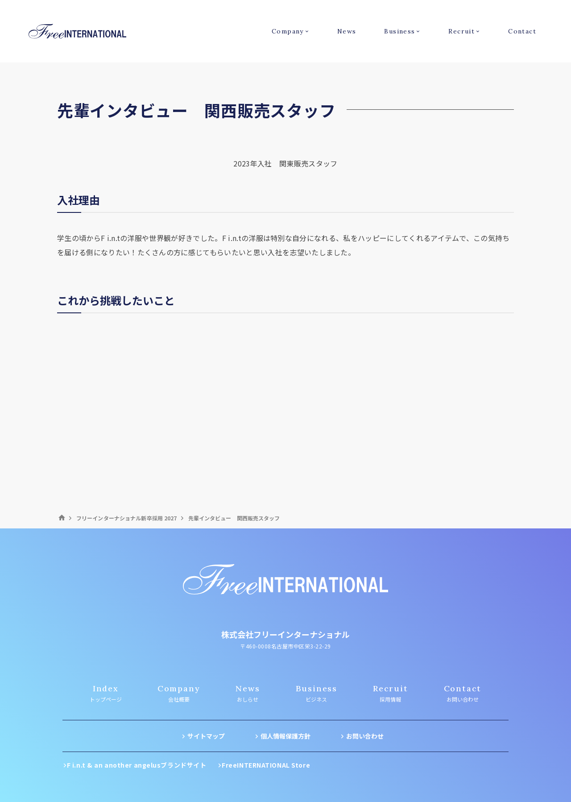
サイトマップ (206, 735)
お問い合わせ (365, 735)
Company (288, 31)
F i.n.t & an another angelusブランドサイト (137, 764)
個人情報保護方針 (285, 735)
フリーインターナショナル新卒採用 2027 (126, 518)
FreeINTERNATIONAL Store (266, 764)
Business (399, 31)
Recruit (461, 31)
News (346, 31)
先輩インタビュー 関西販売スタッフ (234, 518)
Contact (522, 31)
